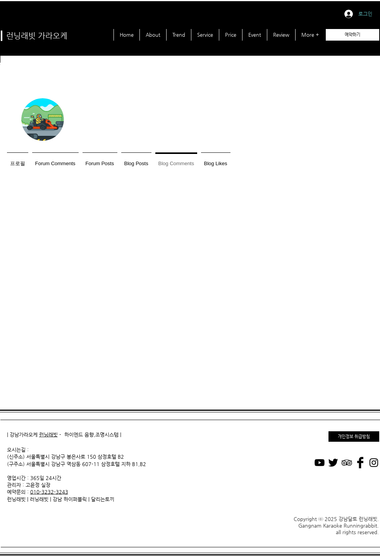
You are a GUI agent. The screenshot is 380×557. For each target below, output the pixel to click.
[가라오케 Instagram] (374, 462)
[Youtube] (319, 462)
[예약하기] (352, 35)
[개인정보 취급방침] (353, 436)
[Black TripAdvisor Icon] (346, 462)
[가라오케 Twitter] (333, 462)
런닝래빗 (48, 434)
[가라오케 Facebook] (360, 462)
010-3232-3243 (49, 492)
